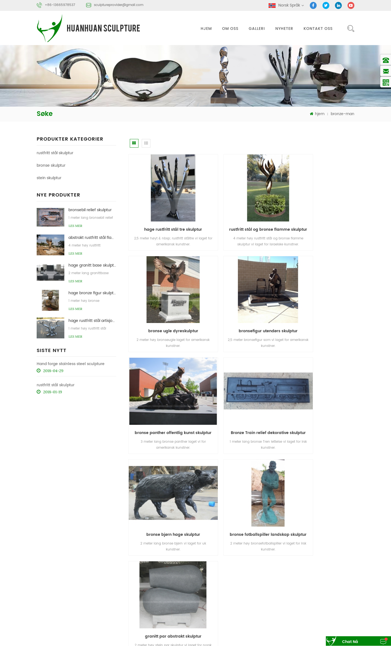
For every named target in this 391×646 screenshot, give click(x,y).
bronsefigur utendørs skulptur (164, 305)
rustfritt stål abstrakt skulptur (280, 601)
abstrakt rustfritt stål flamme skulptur (92, 237)
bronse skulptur (51, 165)
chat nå (347, 642)
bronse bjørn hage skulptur (164, 393)
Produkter (288, 565)
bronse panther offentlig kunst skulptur (244, 305)
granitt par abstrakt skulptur (319, 393)
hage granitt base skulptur (92, 265)
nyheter (284, 29)
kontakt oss (318, 29)
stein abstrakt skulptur (324, 612)
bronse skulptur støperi (275, 612)
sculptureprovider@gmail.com (118, 5)
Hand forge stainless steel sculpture (71, 363)
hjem (206, 29)
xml (332, 575)
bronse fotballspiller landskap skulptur (244, 393)
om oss (230, 29)
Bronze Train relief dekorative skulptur (321, 305)
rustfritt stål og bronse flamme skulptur (244, 216)
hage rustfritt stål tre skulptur (164, 216)
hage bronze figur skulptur (92, 293)
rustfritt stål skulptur (55, 153)
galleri (257, 29)
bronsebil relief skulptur (90, 210)
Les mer (75, 225)
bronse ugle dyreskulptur (320, 216)
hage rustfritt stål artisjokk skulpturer (92, 320)
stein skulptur (49, 178)
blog (283, 575)
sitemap (312, 575)
